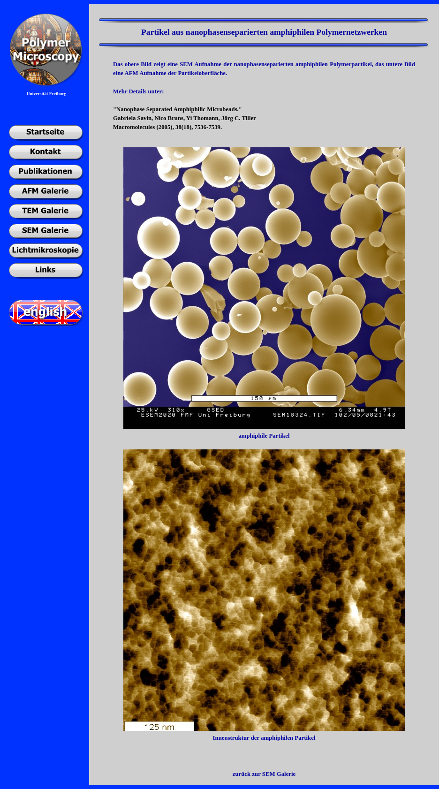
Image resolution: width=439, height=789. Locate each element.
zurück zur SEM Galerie (264, 774)
